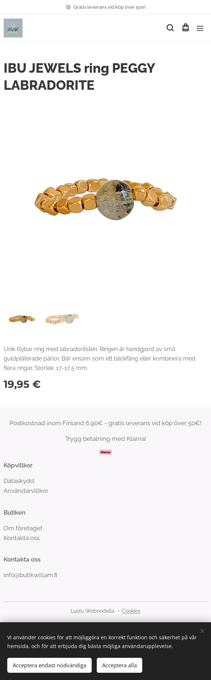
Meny (200, 28)
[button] (170, 28)
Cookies (131, 611)
